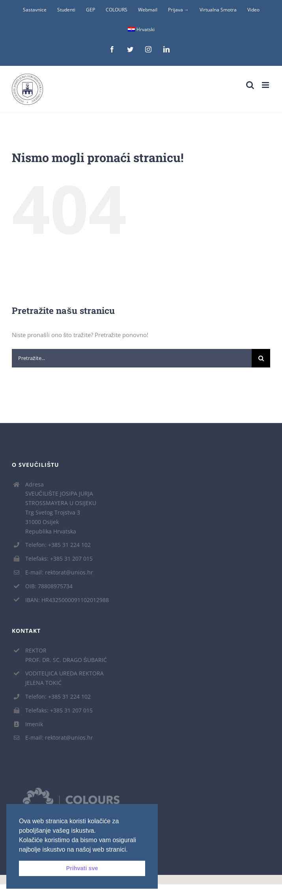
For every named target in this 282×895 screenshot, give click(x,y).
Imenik (34, 724)
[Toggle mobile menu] (266, 85)
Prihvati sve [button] (82, 868)
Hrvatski (141, 29)
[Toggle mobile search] (250, 85)
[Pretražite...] (132, 358)
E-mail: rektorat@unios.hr (59, 572)
